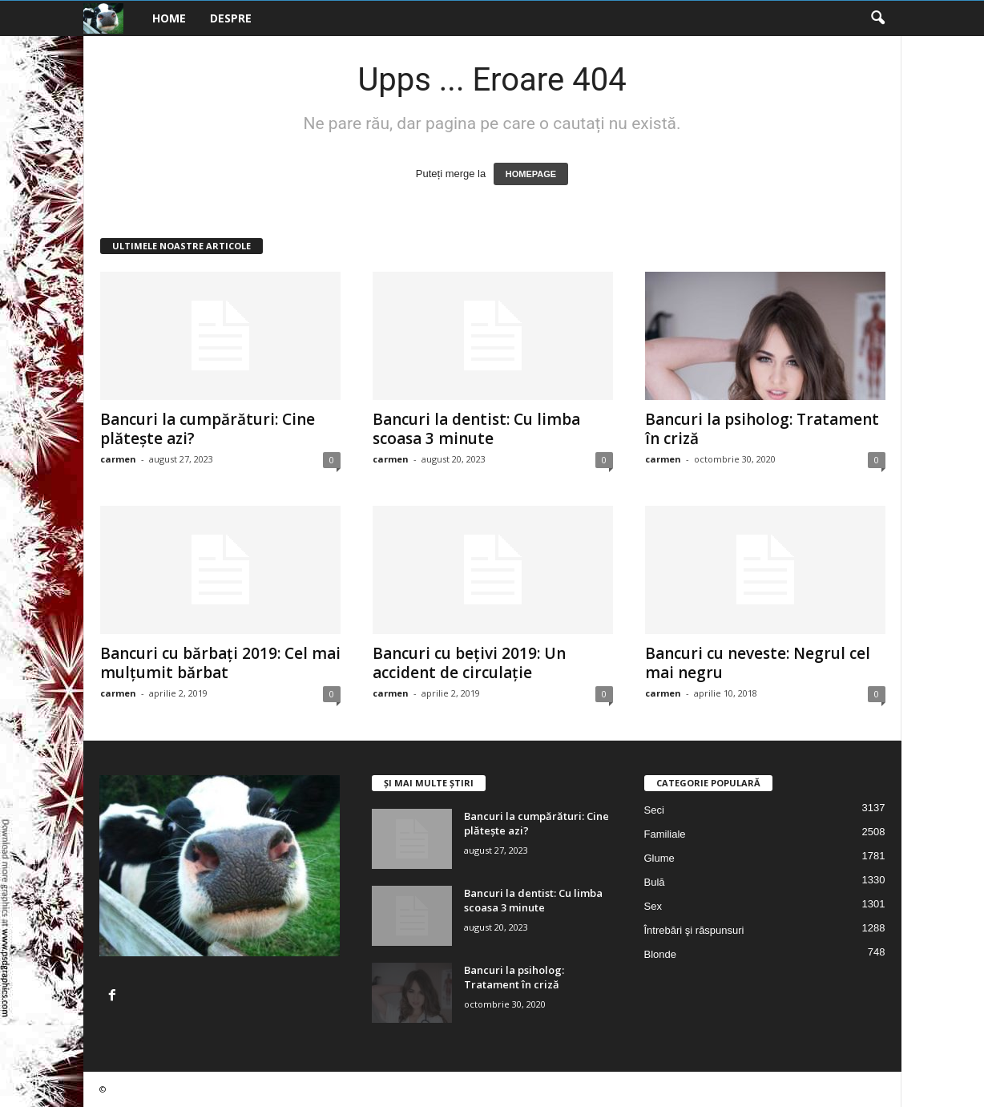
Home (169, 18)
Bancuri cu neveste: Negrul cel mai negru (757, 663)
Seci (654, 810)
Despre (231, 18)
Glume (659, 858)
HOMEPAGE (531, 174)
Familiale (665, 834)
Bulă (654, 882)
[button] (877, 18)
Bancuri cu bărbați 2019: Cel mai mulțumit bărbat (220, 663)
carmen (118, 459)
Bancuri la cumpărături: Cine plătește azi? (207, 429)
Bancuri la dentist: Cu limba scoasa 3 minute (476, 429)
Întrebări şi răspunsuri (694, 930)
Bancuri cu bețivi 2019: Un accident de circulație (469, 663)
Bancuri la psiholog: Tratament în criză (762, 429)
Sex (653, 906)
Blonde (660, 954)
